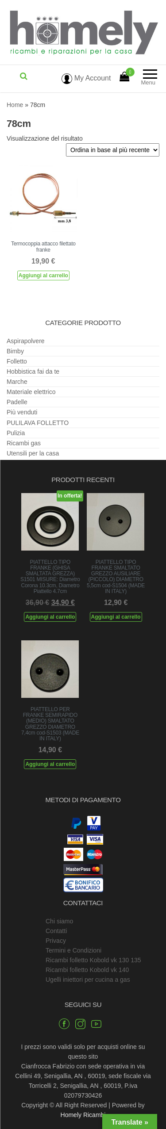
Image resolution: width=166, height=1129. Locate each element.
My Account (86, 78)
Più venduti (22, 412)
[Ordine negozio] (112, 150)
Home (15, 104)
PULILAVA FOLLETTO (38, 422)
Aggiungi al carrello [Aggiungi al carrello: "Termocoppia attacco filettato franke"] (43, 275)
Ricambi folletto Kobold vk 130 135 (93, 960)
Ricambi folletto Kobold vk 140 (87, 969)
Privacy (56, 940)
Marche (17, 381)
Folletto (17, 361)
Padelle (17, 402)
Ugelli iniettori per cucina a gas (88, 979)
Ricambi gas (24, 443)
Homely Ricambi (83, 1114)
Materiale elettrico (31, 391)
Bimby (15, 351)
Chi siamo (59, 921)
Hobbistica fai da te (33, 371)
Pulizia (16, 432)
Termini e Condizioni (73, 950)
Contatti (56, 930)
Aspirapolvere (26, 340)
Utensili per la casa (33, 453)
